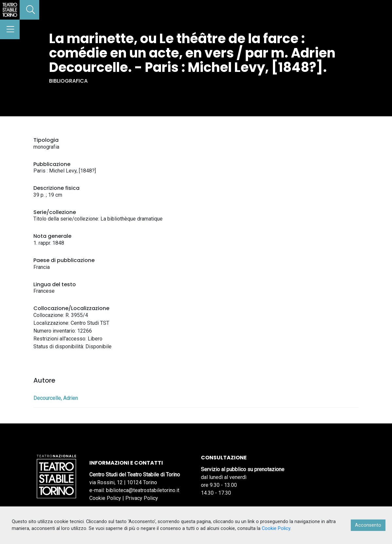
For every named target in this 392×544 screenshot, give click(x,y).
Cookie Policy (105, 498)
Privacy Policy (141, 498)
